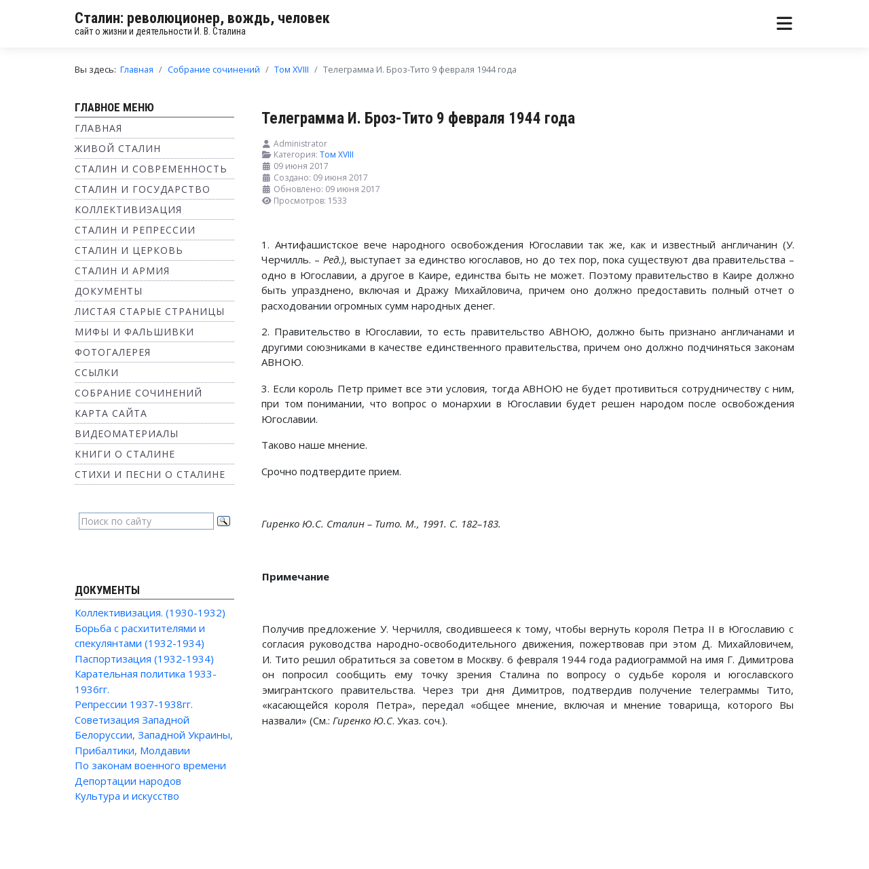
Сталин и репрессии (135, 229)
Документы (109, 290)
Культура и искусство (127, 795)
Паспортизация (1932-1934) (144, 658)
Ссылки (97, 372)
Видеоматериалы (127, 433)
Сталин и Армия (122, 270)
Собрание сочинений (138, 392)
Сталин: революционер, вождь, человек (202, 18)
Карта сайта (111, 413)
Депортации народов (128, 781)
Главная (98, 128)
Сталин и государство (142, 189)
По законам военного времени (150, 765)
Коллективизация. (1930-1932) (150, 612)
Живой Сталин (118, 148)
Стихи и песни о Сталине (150, 474)
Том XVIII (337, 154)
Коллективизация (128, 209)
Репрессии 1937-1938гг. (134, 704)
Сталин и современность (151, 168)
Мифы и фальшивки (134, 331)
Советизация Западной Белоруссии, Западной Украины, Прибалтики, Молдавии (154, 735)
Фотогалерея (113, 352)
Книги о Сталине (125, 453)
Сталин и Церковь (129, 250)
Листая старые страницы (150, 311)
